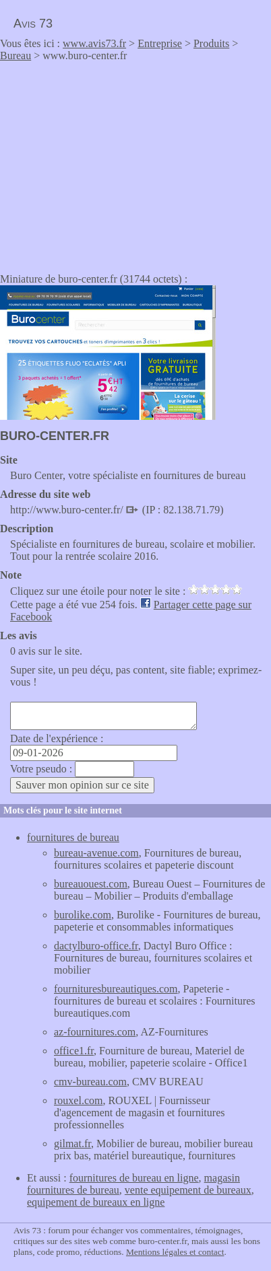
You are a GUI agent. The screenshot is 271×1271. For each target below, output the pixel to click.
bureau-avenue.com (96, 853)
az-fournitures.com (95, 1032)
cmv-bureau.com (90, 1081)
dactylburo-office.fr (96, 945)
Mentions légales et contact (175, 1252)
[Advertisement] (113, 163)
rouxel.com (78, 1100)
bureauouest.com (90, 883)
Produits (211, 43)
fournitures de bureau (73, 837)
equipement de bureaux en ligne (95, 1202)
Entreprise (160, 43)
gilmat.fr (72, 1143)
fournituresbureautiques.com (116, 988)
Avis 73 (33, 23)
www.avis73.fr (94, 43)
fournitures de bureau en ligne (134, 1178)
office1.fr (74, 1050)
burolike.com (82, 914)
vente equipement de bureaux (188, 1190)
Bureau (15, 55)
